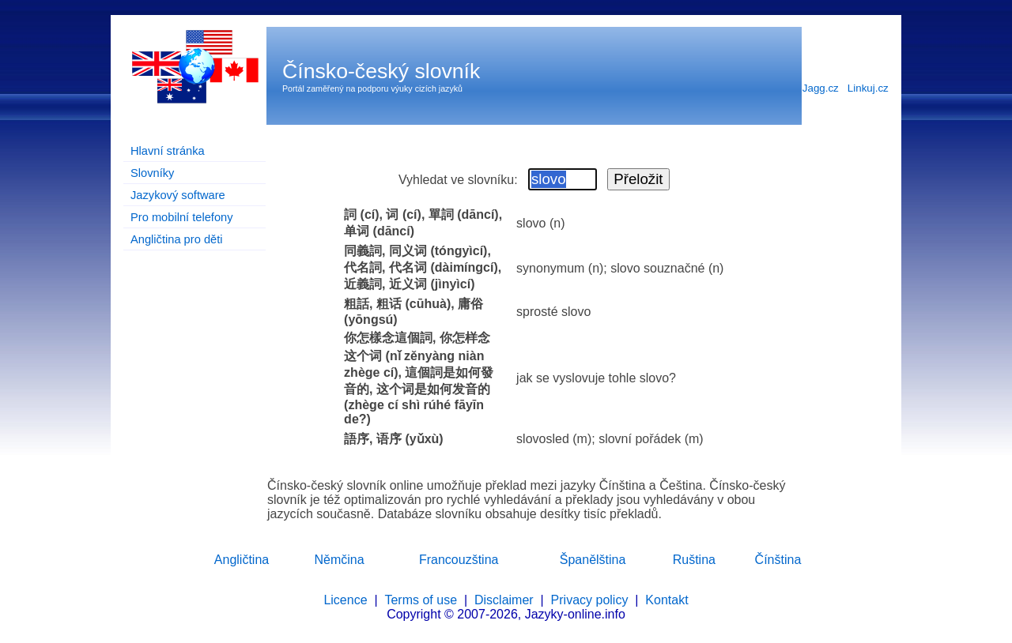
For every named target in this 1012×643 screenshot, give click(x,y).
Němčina (339, 559)
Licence (345, 600)
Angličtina (241, 559)
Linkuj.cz (868, 88)
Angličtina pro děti (176, 239)
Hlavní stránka (167, 151)
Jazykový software (177, 195)
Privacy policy (590, 600)
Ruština (694, 559)
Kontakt (666, 600)
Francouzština (459, 559)
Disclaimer (504, 600)
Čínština (778, 559)
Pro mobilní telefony (181, 217)
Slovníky (152, 173)
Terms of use (420, 600)
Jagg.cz (820, 88)
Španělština (593, 559)
